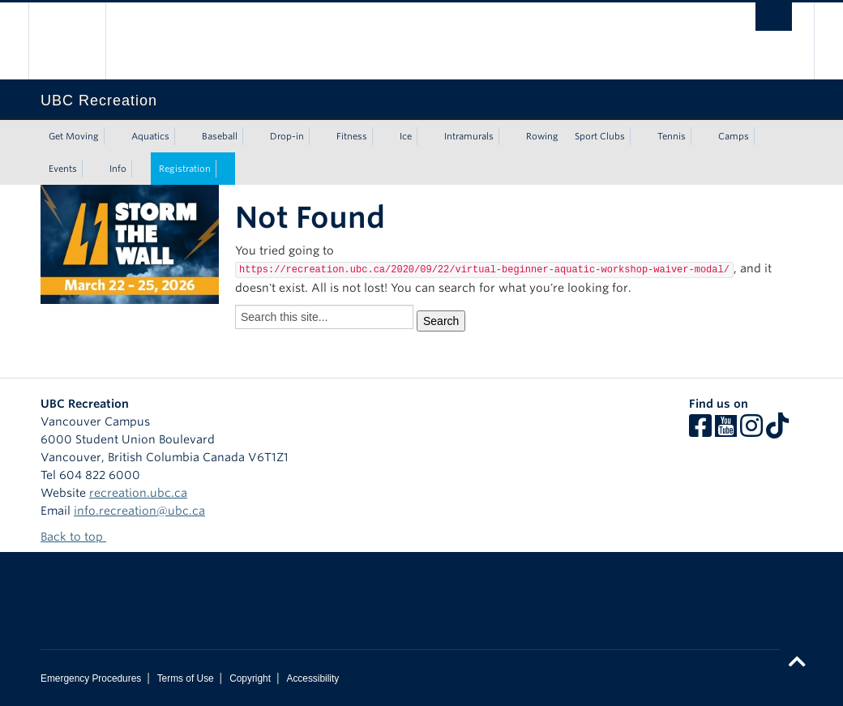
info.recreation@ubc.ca (139, 510)
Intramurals (469, 136)
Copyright (250, 678)
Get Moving (74, 136)
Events (63, 168)
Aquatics (150, 136)
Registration (185, 168)
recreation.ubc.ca (138, 492)
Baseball (219, 136)
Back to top (79, 536)
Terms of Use (185, 678)
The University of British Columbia (79, 40)
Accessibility (312, 678)
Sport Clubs (600, 136)
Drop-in (287, 136)
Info (117, 168)
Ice (406, 136)
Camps (733, 136)
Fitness (351, 136)
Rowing (542, 136)
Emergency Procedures (91, 678)
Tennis (671, 136)
